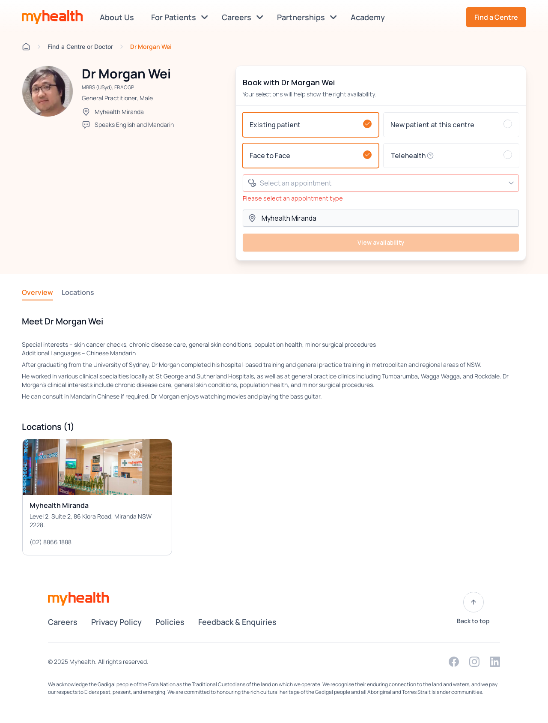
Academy (369, 17)
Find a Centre (496, 17)
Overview (37, 292)
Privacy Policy (116, 622)
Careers (242, 17)
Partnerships (307, 17)
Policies (170, 622)
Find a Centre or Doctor (80, 46)
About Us (118, 17)
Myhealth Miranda (119, 112)
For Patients (179, 17)
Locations (78, 292)
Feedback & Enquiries (237, 622)
